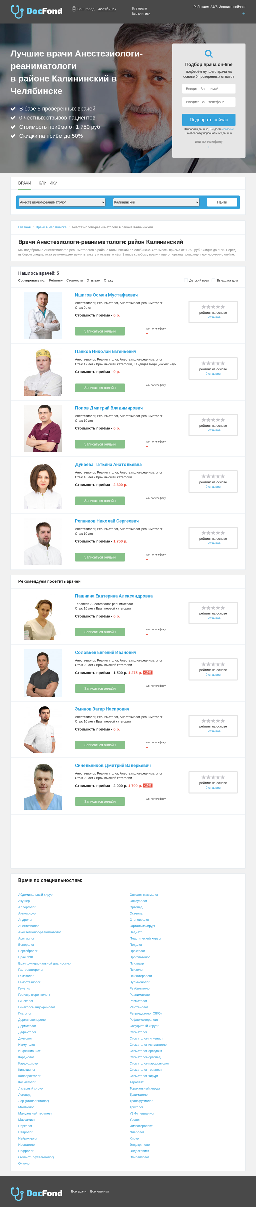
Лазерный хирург (31, 1088)
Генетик (24, 988)
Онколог (24, 1163)
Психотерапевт (141, 976)
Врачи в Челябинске (51, 227)
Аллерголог (27, 907)
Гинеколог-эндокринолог (36, 1007)
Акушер (24, 901)
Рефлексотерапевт (144, 1020)
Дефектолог (27, 1032)
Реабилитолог (140, 988)
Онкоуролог (138, 901)
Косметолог (27, 1082)
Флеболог (137, 1132)
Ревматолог (138, 1001)
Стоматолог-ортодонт (146, 1051)
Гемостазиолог (29, 982)
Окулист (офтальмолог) (36, 1157)
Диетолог (25, 1038)
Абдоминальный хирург (36, 894)
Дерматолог (27, 1026)
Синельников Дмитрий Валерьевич (113, 765)
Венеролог (26, 944)
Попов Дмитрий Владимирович (109, 407)
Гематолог (26, 976)
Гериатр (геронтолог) (34, 994)
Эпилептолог (139, 1157)
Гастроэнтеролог (31, 970)
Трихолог (137, 1107)
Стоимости (74, 280)
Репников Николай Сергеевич (107, 521)
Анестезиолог (85, 303)
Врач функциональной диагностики (45, 963)
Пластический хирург (146, 938)
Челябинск (107, 9)
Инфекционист (29, 1051)
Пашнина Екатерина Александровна (114, 595)
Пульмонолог (140, 982)
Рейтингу (55, 280)
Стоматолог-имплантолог (149, 1044)
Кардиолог (26, 1057)
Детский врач (196, 280)
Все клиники (141, 14)
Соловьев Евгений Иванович (105, 652)
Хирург (135, 1138)
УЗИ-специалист (142, 1113)
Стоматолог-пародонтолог (149, 1063)
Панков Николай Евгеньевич (105, 351)
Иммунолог (26, 1044)
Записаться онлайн (100, 331)
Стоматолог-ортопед (145, 1057)
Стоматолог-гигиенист (146, 1038)
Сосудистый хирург (144, 1026)
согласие (228, 129)
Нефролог (26, 1151)
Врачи (24, 183)
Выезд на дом (225, 280)
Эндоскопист (139, 1151)
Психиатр (137, 963)
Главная (24, 227)
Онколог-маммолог (144, 894)
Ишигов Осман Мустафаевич (106, 295)
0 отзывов (213, 317)
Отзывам (93, 280)
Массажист (26, 1120)
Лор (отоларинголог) (33, 1101)
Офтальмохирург (143, 926)
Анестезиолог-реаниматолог (141, 303)
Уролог (135, 1120)
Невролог (25, 1132)
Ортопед (136, 907)
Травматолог (139, 1094)
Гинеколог (25, 1001)
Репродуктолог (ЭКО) (146, 1013)
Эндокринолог (140, 1144)
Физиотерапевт (141, 1126)
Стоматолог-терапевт (146, 1070)
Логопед (24, 1094)
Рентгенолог (139, 1007)
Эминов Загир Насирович (102, 709)
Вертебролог (28, 951)
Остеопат (137, 913)
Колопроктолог (29, 1076)
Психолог (137, 970)
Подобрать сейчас (209, 119)
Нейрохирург (28, 1138)
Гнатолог (25, 1013)
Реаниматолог (107, 303)
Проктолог (137, 951)
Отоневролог (139, 920)
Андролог (25, 920)
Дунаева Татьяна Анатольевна (108, 464)
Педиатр (136, 932)
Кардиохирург (28, 1063)
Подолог (136, 944)
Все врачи (139, 8)
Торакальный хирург (145, 1088)
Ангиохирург (27, 913)
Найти (222, 202)
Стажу (109, 280)
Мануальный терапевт (35, 1113)
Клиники (48, 183)
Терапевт (81, 604)
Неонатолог (27, 1144)
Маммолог (26, 1107)
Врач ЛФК (25, 957)
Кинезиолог (27, 1070)
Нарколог (25, 1126)
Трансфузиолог (141, 1101)
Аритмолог (26, 938)
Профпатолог (140, 957)
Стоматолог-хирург (144, 1076)
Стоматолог (139, 1032)
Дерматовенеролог (32, 1020)
